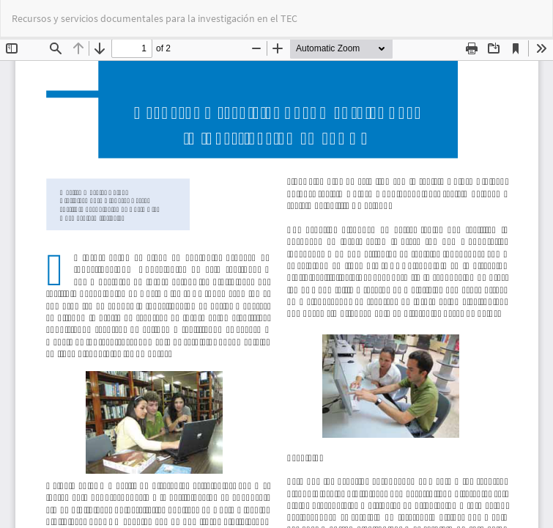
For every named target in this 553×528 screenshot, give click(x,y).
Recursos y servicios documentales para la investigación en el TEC (154, 18)
